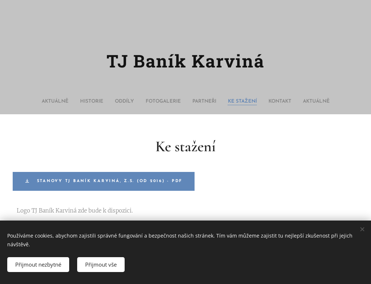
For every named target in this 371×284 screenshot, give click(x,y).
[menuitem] (148, 101)
